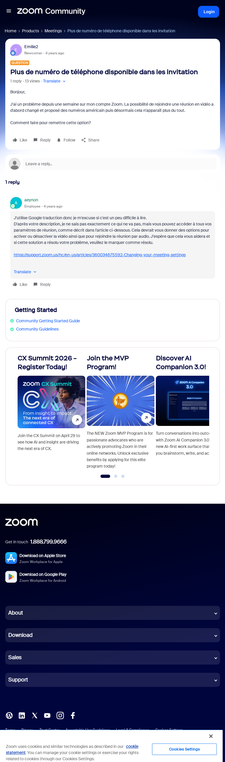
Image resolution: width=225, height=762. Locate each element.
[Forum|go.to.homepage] (51, 11)
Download (20, 635)
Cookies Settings (184, 749)
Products (30, 30)
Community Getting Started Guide (48, 320)
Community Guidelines (37, 329)
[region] (111, 745)
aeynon (31, 200)
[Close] (211, 736)
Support (18, 679)
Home (10, 30)
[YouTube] (47, 715)
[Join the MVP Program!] (120, 414)
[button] (8, 11)
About (15, 612)
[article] (112, 243)
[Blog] (9, 715)
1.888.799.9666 (48, 541)
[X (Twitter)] (34, 715)
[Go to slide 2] (115, 476)
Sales (14, 657)
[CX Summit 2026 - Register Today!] (51, 414)
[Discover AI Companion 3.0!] (190, 414)
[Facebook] (72, 715)
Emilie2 (31, 46)
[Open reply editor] (112, 163)
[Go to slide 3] (123, 476)
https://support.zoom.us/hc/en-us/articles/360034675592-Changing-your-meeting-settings (100, 254)
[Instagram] (60, 715)
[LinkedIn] (21, 715)
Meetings (53, 30)
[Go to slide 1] (105, 476)
